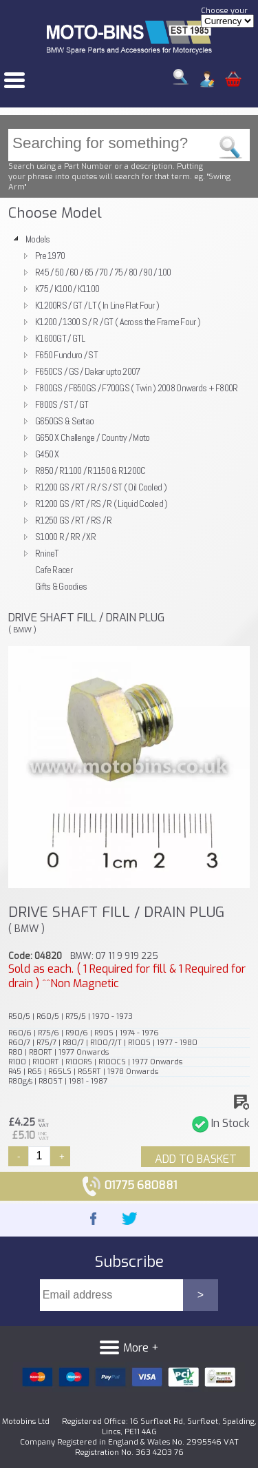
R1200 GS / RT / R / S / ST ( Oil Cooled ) (100, 487)
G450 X (47, 454)
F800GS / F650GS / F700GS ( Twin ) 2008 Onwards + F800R (136, 388)
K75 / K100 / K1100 (67, 288)
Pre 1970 (50, 255)
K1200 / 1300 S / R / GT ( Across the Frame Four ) (117, 322)
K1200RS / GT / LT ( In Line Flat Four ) (97, 305)
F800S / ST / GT (61, 404)
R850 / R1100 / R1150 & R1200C (90, 470)
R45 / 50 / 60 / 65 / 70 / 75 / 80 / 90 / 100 (103, 272)
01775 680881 (129, 1185)
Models (37, 239)
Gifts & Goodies (61, 586)
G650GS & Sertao (64, 421)
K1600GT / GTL (60, 338)
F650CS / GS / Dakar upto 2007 (87, 371)
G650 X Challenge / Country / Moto (92, 437)
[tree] (129, 413)
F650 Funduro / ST (66, 355)
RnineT (47, 553)
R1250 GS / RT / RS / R (73, 520)
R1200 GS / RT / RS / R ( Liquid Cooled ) (101, 503)
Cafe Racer (53, 570)
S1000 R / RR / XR (65, 536)
